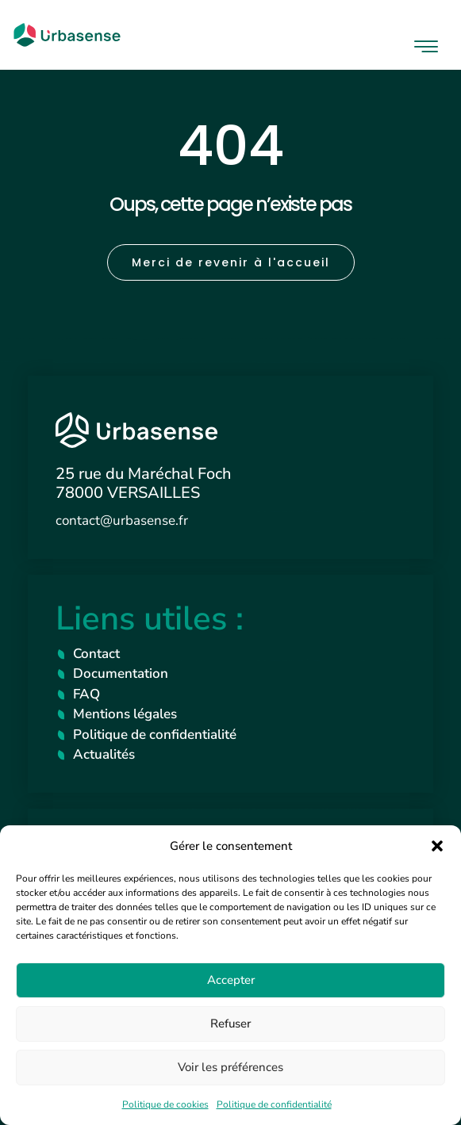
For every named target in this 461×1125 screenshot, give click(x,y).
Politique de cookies (165, 1104)
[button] (437, 846)
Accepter (231, 980)
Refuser (230, 1023)
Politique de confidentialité (274, 1104)
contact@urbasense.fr (122, 520)
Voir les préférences (230, 1067)
